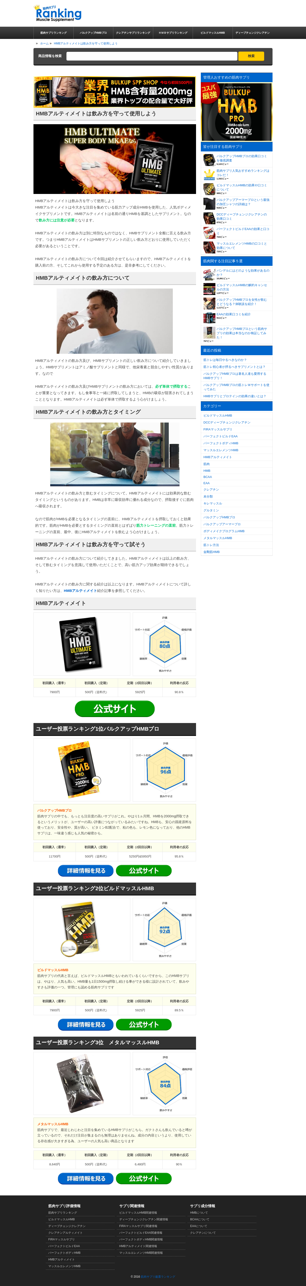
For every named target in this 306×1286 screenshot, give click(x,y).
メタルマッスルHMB (217, 538)
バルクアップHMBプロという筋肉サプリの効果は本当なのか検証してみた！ (242, 333)
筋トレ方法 (211, 545)
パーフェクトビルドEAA (220, 436)
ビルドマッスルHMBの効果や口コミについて (242, 187)
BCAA (207, 477)
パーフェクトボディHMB (220, 443)
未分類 (208, 496)
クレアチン (211, 489)
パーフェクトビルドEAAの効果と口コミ (243, 231)
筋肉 (206, 464)
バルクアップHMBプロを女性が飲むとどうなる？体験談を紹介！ (242, 302)
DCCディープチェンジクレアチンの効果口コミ (242, 216)
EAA (206, 483)
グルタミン (211, 510)
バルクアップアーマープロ (222, 524)
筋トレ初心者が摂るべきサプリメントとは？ (234, 367)
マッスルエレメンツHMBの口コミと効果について (242, 246)
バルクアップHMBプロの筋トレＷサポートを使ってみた (236, 387)
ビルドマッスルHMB (217, 415)
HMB (206, 470)
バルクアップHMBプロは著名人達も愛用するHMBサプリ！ (234, 376)
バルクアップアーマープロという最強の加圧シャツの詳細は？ (243, 202)
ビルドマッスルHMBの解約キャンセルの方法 (242, 287)
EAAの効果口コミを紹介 (234, 314)
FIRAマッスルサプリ (217, 429)
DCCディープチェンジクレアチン (227, 422)
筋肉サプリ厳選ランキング (158, 1276)
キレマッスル (212, 503)
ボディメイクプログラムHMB (224, 531)
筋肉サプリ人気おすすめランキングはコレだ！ (243, 173)
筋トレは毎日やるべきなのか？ (225, 360)
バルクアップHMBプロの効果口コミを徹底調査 (242, 158)
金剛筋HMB (211, 552)
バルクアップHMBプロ (219, 517)
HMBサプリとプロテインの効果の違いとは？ (234, 396)
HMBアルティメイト (80, 591)
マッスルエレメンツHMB (220, 450)
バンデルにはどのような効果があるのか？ (243, 273)
